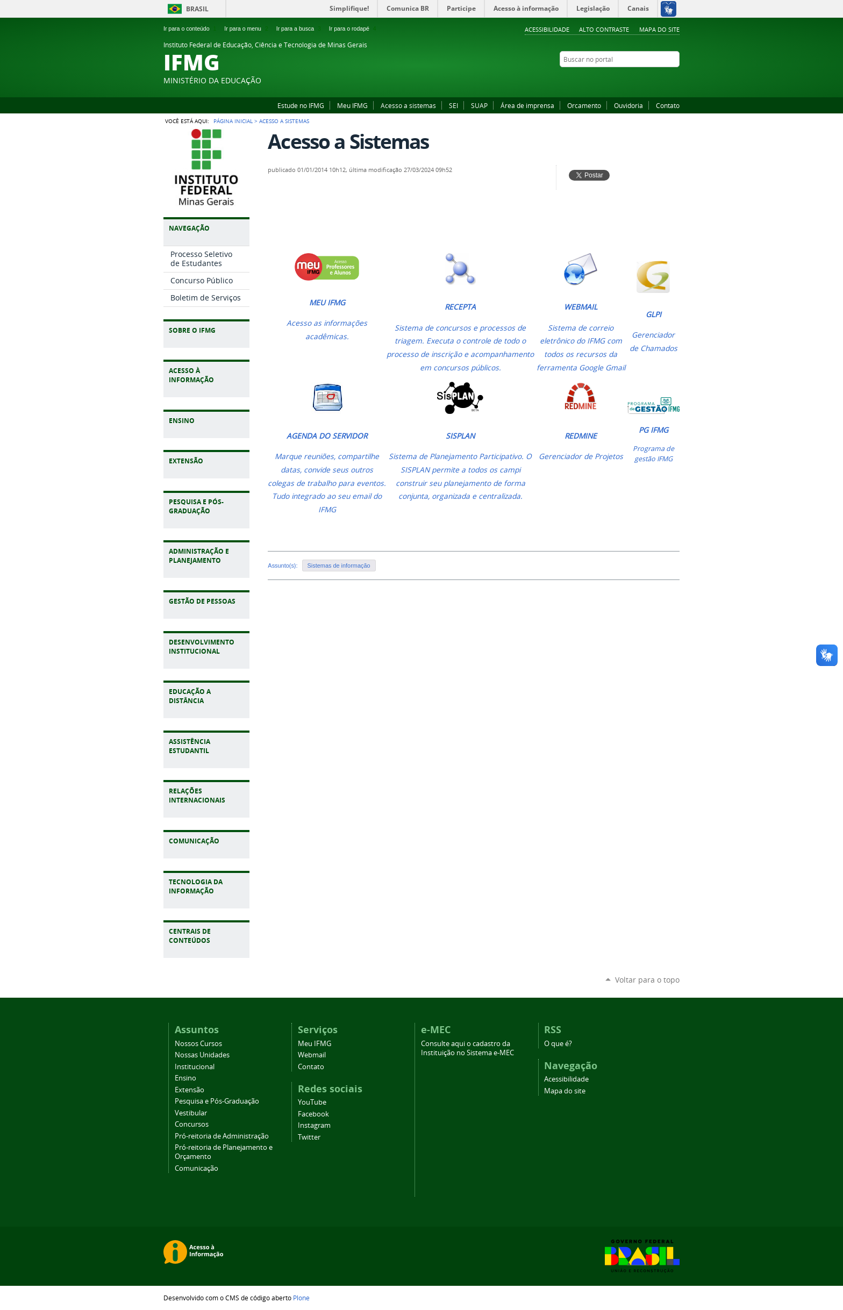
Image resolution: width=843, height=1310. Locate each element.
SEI (453, 105)
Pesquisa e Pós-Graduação (217, 1101)
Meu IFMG (352, 105)
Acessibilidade (547, 29)
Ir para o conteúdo (190, 28)
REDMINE (581, 436)
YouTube (633, 80)
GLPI (653, 314)
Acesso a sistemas (408, 105)
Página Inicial (233, 121)
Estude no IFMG (300, 105)
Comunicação (196, 1168)
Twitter (674, 80)
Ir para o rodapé (353, 28)
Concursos (192, 1124)
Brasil (197, 8)
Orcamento (584, 105)
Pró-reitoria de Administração (222, 1136)
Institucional (195, 1066)
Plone (301, 1297)
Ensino (185, 1078)
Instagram (660, 80)
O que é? (558, 1043)
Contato (668, 105)
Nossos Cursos (198, 1043)
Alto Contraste (604, 29)
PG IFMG (653, 430)
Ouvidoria (628, 105)
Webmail (312, 1055)
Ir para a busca (299, 28)
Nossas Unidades (202, 1055)
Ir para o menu (247, 28)
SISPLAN (460, 436)
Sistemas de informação (339, 565)
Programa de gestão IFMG (653, 453)
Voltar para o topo (647, 980)
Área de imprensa (527, 105)
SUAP (479, 105)
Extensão (189, 1089)
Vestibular (191, 1113)
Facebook (647, 80)
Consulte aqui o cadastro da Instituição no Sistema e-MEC (467, 1048)
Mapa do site (659, 29)
